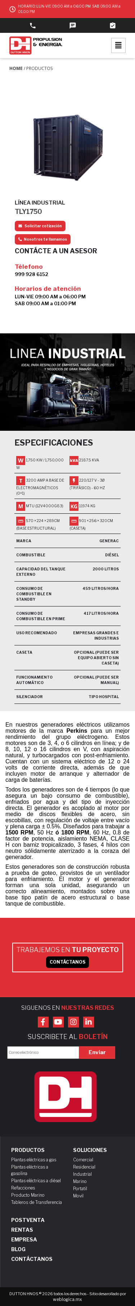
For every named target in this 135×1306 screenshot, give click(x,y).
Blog (18, 1249)
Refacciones (23, 1188)
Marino (80, 1181)
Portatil (80, 1188)
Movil (78, 1195)
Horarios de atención (48, 288)
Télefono (29, 266)
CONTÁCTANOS (67, 962)
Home (16, 68)
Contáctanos (32, 1259)
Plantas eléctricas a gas (33, 1159)
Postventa (28, 1220)
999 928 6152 (31, 274)
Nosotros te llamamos (42, 239)
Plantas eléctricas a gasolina (29, 1170)
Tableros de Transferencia (36, 1202)
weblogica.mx (67, 1299)
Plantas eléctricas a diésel (36, 1180)
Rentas (22, 1230)
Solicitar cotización (40, 226)
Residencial (84, 1167)
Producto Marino (28, 1195)
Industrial (82, 1174)
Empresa (24, 1240)
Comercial (83, 1159)
